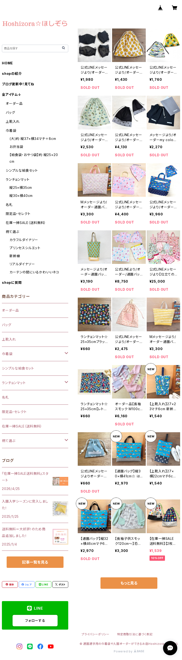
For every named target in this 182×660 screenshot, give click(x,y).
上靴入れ (13, 121)
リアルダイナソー (22, 264)
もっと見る (128, 583)
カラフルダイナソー (23, 240)
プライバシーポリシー (95, 634)
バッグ (10, 112)
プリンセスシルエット (25, 248)
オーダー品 (14, 103)
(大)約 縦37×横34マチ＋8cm (32, 139)
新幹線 (14, 256)
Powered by (129, 651)
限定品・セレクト (18, 214)
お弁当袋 (16, 147)
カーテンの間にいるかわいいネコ (34, 272)
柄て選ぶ (12, 232)
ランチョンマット (17, 179)
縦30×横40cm (21, 196)
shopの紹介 (12, 73)
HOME (7, 63)
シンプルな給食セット (22, 170)
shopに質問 (12, 282)
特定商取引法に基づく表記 (135, 634)
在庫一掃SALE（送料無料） (26, 223)
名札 (9, 205)
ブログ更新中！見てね (18, 84)
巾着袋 (11, 130)
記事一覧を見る (35, 562)
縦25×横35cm (20, 187)
